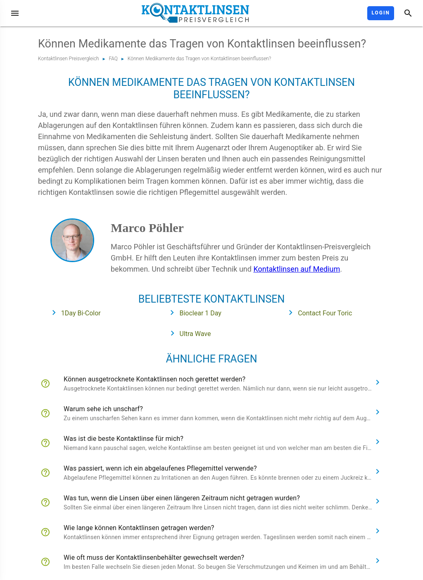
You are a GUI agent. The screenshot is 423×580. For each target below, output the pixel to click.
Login (380, 13)
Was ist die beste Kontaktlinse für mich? (123, 439)
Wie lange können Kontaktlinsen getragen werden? (139, 528)
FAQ (113, 59)
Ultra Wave (188, 333)
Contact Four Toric (317, 312)
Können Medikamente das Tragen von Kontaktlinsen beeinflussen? (199, 59)
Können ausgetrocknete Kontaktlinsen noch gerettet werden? (154, 379)
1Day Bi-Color (74, 312)
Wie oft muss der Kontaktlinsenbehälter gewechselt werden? (154, 557)
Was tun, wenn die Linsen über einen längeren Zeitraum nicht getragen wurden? (182, 498)
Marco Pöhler (147, 227)
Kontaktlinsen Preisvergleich (68, 59)
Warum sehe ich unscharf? (103, 409)
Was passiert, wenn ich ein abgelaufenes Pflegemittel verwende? (160, 468)
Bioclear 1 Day (193, 312)
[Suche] (408, 13)
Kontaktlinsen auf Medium (296, 269)
